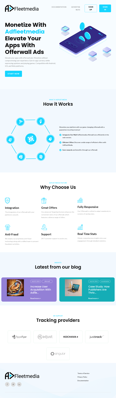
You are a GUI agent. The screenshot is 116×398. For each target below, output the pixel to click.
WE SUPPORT (58, 316)
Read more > (35, 298)
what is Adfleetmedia (58, 100)
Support (46, 234)
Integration (12, 207)
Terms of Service (83, 373)
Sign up (90, 8)
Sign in (105, 8)
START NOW (13, 73)
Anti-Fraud (11, 234)
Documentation (59, 7)
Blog (78, 10)
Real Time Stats (87, 234)
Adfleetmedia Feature (58, 183)
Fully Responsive (87, 206)
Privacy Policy (82, 377)
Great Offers (49, 207)
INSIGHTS (58, 262)
